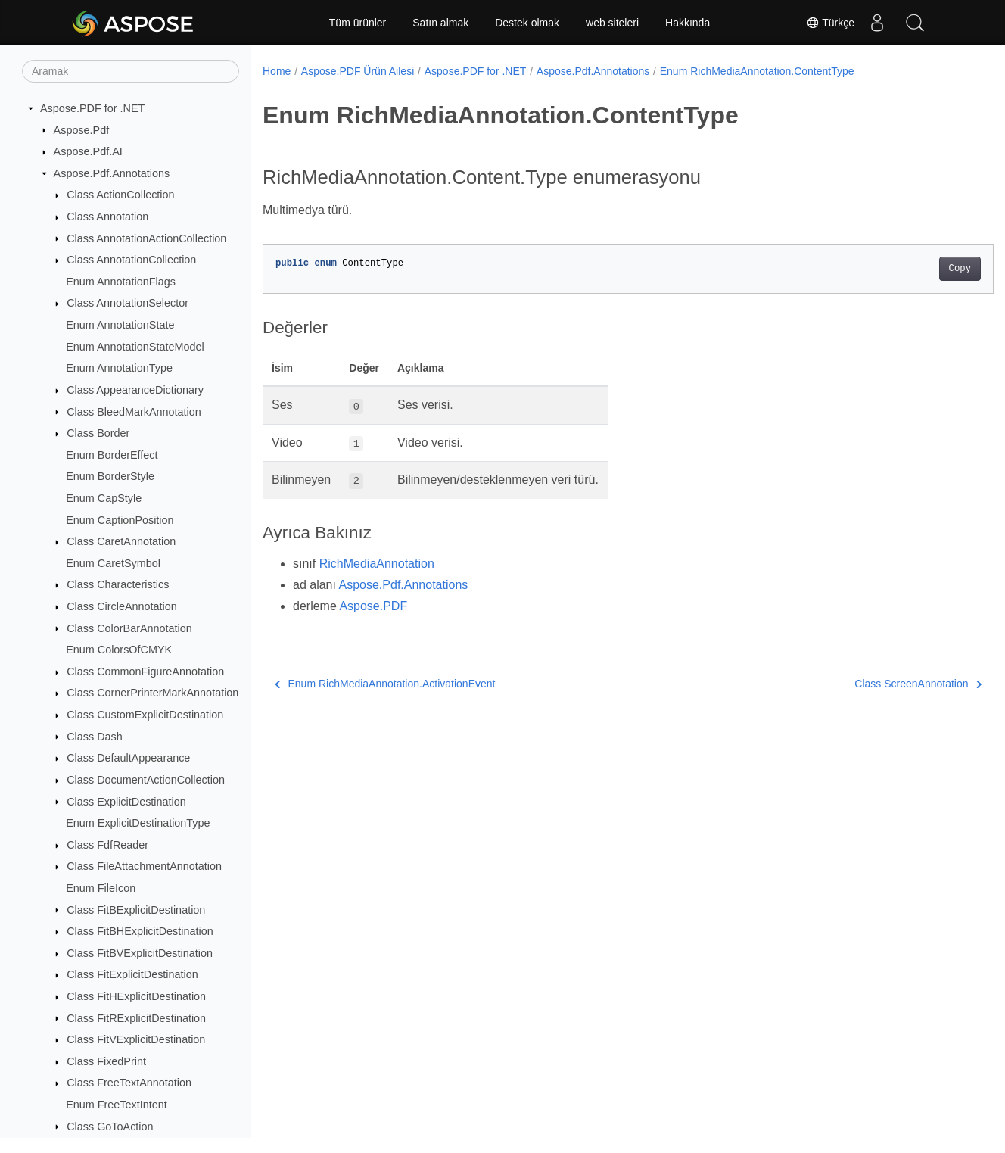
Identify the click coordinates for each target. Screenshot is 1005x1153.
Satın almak (440, 23)
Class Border (98, 433)
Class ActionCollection (120, 195)
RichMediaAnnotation (376, 563)
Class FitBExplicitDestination (136, 910)
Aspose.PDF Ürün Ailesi (357, 71)
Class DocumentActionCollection (146, 780)
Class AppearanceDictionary (135, 390)
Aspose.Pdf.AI (88, 151)
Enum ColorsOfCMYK (119, 649)
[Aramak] (130, 71)
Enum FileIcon (100, 888)
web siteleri (612, 23)
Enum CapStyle (104, 498)
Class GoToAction (110, 1126)
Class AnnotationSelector (127, 303)
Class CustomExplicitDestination (145, 715)
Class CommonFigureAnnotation (145, 671)
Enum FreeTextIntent (116, 1104)
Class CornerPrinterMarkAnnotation (152, 693)
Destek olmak (527, 23)
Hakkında (687, 23)
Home (277, 71)
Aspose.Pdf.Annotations (112, 173)
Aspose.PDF (373, 606)
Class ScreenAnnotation (867, 684)
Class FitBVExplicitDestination (140, 953)
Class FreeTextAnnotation (129, 1083)
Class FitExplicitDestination (132, 974)
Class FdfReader (107, 845)
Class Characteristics (118, 584)
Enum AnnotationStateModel (135, 347)
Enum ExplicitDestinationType (138, 823)
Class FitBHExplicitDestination (140, 931)
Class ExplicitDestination (126, 802)
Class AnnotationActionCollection (146, 238)
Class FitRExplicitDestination (136, 1018)
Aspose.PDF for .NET (92, 108)
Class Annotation (107, 216)
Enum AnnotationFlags (121, 282)
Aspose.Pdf (82, 130)
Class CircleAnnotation (122, 606)
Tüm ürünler (357, 23)
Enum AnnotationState (120, 325)
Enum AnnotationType (119, 368)
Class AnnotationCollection (131, 260)
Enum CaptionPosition (119, 520)
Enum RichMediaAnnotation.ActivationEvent (385, 684)
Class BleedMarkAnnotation (134, 412)
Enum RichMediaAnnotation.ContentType (757, 71)
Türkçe (830, 23)
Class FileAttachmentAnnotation (144, 866)
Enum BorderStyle (110, 476)
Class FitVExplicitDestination (136, 1039)
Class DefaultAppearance (128, 758)
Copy (909, 268)
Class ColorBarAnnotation (129, 628)
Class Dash (95, 737)
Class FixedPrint (106, 1061)
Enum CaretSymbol (113, 563)
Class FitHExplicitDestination (136, 996)
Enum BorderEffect (111, 455)
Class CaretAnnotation (121, 541)
